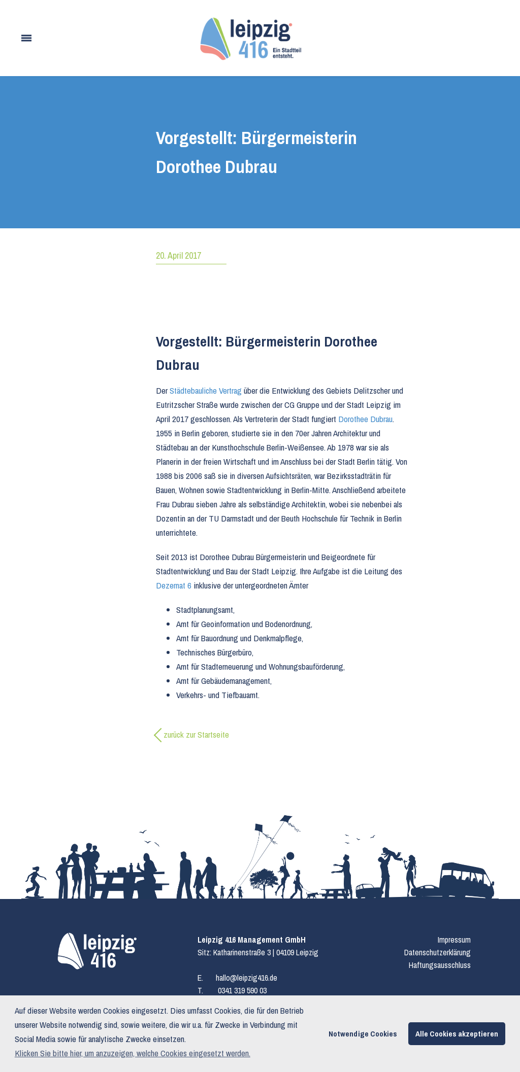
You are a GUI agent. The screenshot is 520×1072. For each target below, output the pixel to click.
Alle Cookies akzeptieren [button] (456, 1033)
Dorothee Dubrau (365, 419)
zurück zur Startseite (196, 734)
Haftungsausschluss (440, 965)
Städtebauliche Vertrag (206, 390)
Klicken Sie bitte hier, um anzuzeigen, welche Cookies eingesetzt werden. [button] (132, 1053)
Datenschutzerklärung (437, 952)
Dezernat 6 (173, 585)
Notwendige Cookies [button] (363, 1033)
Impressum (454, 939)
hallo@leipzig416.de (246, 977)
